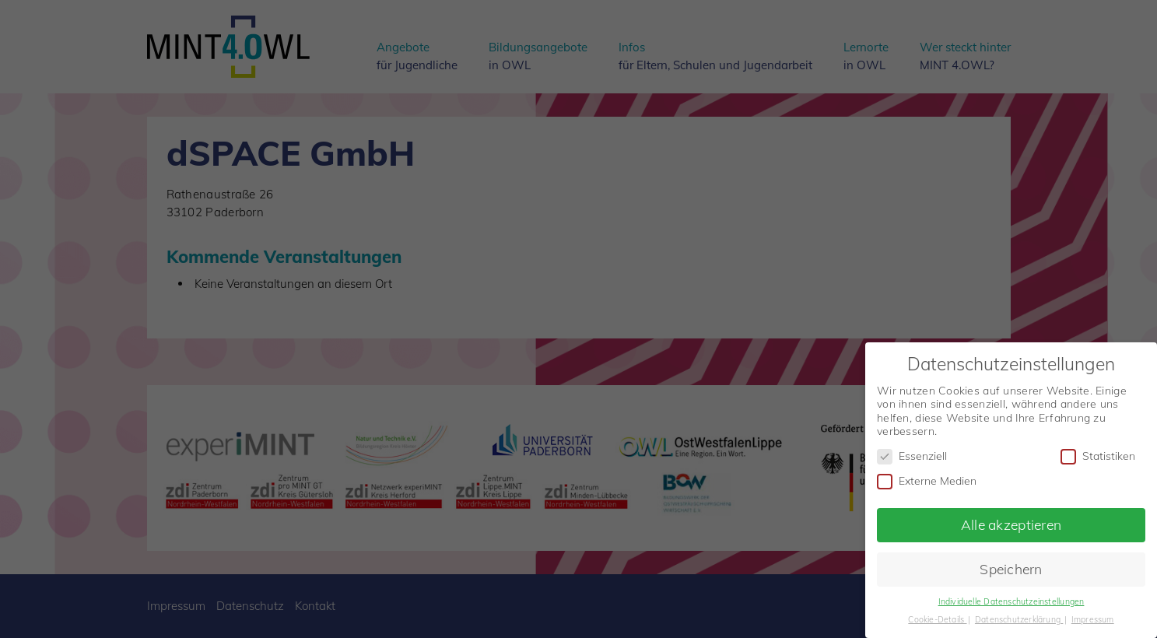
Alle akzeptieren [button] (1011, 522)
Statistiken (1098, 454)
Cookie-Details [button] (937, 617)
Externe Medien (926, 478)
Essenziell (912, 454)
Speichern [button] (1011, 566)
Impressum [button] (1092, 617)
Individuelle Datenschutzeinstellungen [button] (1011, 599)
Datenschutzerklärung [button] (1019, 617)
